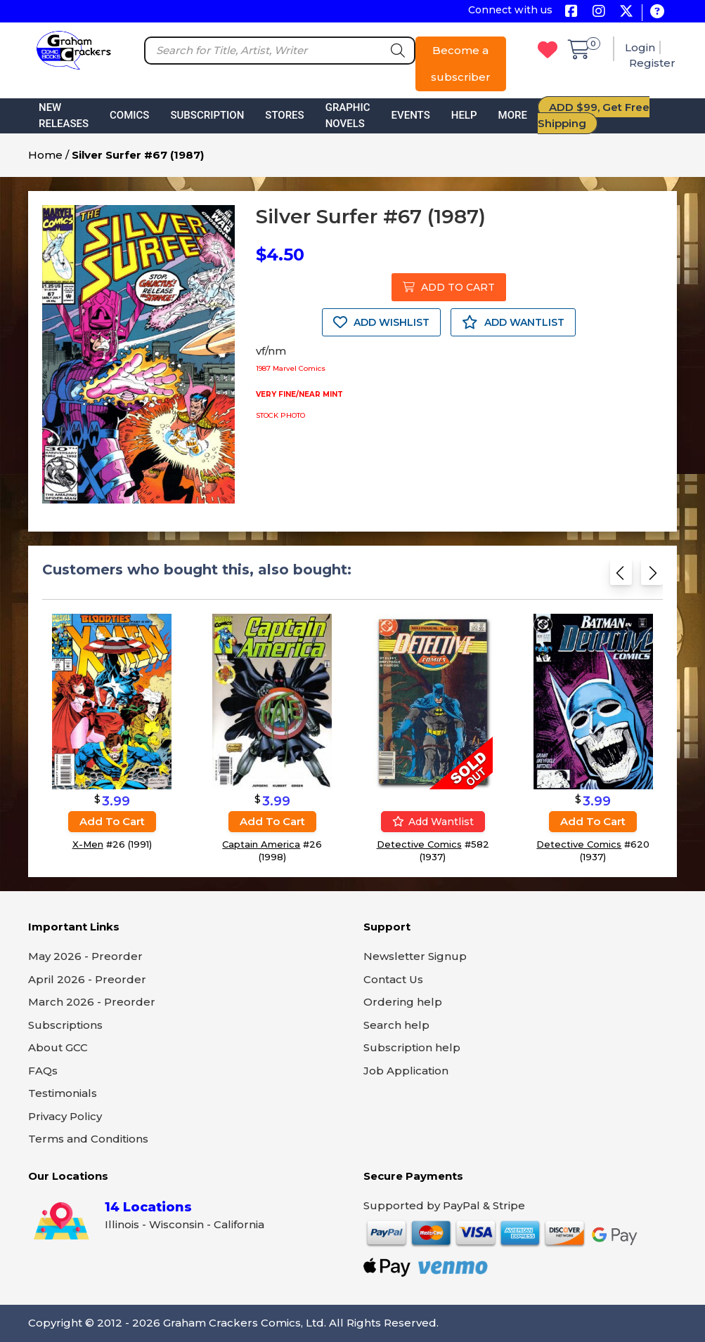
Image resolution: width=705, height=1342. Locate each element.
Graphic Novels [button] (347, 115)
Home (45, 155)
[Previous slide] (621, 576)
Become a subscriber (461, 64)
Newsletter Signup (415, 956)
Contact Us (393, 979)
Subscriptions (65, 1025)
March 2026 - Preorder (91, 1001)
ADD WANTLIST (513, 322)
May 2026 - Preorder (85, 956)
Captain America (261, 844)
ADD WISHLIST (381, 322)
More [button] (512, 115)
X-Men (87, 844)
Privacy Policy (65, 1116)
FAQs (43, 1070)
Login (640, 47)
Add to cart (112, 821)
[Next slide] (652, 576)
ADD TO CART (449, 287)
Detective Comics (419, 844)
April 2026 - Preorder (87, 979)
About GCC (58, 1047)
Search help (396, 1025)
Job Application (405, 1070)
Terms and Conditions (88, 1138)
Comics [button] (129, 115)
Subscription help (411, 1047)
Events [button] (411, 115)
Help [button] (464, 115)
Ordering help (402, 1001)
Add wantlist (433, 821)
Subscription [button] (207, 115)
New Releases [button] (64, 115)
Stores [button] (284, 115)
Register (652, 63)
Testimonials (62, 1093)
